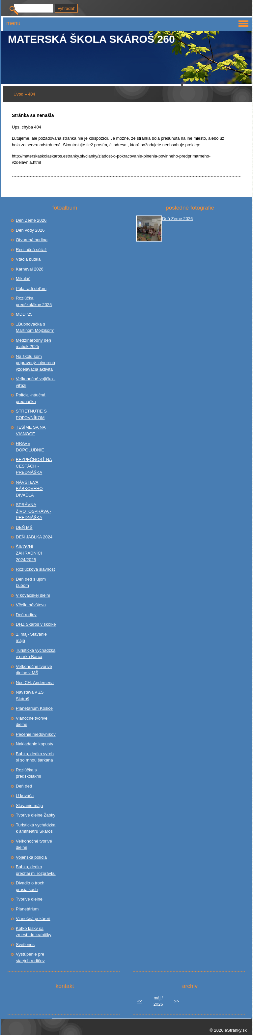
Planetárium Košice (34, 708)
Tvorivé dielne (29, 899)
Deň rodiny (26, 614)
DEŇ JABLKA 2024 (34, 536)
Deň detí (24, 786)
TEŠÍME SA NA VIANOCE (30, 430)
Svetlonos (25, 944)
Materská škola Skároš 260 (91, 39)
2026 (158, 1004)
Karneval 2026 (29, 269)
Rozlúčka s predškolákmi (28, 773)
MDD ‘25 (24, 314)
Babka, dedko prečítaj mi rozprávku (36, 870)
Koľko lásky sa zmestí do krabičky (33, 931)
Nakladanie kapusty (34, 743)
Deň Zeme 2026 (31, 220)
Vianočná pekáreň (33, 918)
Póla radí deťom (31, 288)
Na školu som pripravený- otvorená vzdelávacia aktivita (35, 363)
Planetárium (27, 908)
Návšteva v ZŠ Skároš (30, 695)
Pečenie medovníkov (36, 734)
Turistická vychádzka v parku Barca (35, 653)
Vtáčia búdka (28, 259)
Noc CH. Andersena (35, 682)
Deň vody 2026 (30, 230)
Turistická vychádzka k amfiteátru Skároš (35, 828)
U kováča (25, 795)
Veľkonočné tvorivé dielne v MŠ (34, 670)
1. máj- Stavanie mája (31, 637)
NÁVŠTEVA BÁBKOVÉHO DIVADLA (29, 489)
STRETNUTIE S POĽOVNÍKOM (31, 414)
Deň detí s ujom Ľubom (31, 582)
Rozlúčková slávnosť (35, 569)
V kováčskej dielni (33, 595)
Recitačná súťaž (31, 249)
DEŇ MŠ (24, 527)
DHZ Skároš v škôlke (36, 624)
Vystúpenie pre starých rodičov (30, 957)
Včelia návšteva (31, 604)
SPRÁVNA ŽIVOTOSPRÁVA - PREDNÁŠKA (33, 511)
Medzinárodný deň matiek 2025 (33, 343)
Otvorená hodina (31, 239)
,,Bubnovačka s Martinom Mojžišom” (35, 327)
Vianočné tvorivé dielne (31, 721)
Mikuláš (23, 278)
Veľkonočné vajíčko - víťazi (35, 382)
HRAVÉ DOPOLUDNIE (30, 446)
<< (139, 1001)
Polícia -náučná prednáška (30, 398)
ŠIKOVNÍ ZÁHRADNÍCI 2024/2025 (29, 553)
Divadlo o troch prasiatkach (30, 886)
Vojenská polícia (31, 857)
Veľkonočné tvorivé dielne (34, 844)
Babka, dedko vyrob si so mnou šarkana (35, 757)
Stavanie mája (29, 805)
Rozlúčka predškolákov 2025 (34, 301)
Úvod (18, 94)
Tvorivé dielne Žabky (35, 815)
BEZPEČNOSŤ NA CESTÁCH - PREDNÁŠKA (34, 466)
